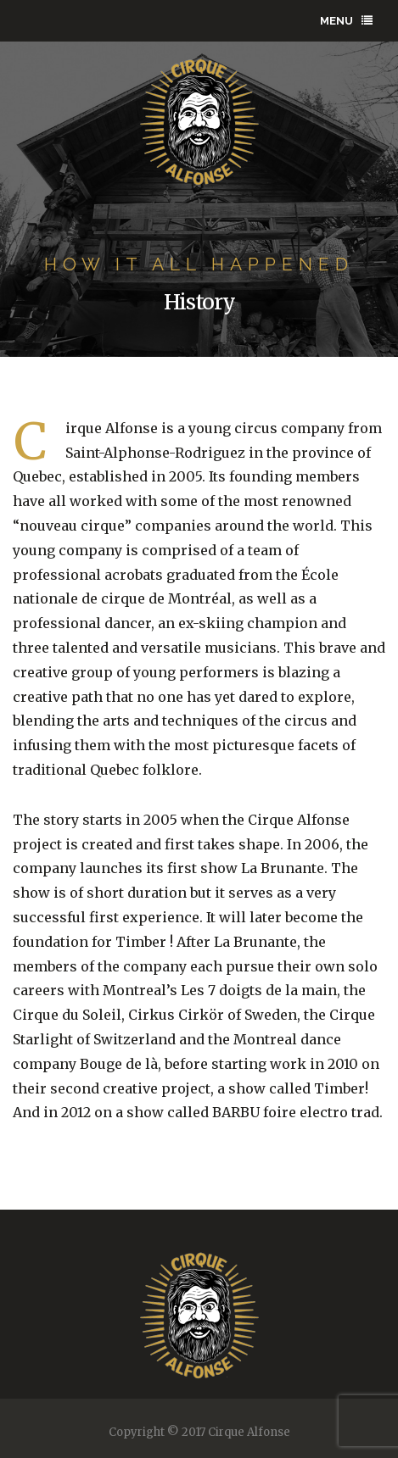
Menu (346, 20)
